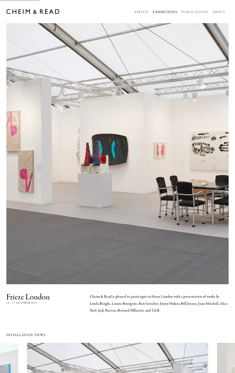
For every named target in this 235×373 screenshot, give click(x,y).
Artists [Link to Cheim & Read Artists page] (141, 12)
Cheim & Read (33, 11)
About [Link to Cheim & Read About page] (218, 12)
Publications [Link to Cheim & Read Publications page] (194, 12)
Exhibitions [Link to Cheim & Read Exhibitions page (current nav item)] (165, 12)
